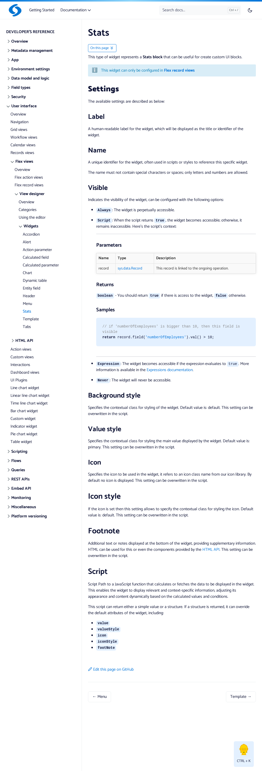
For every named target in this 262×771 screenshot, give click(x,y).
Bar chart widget (24, 411)
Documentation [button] (76, 10)
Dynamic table (35, 280)
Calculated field (36, 257)
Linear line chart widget (29, 395)
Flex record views (29, 185)
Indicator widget (23, 426)
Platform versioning (29, 516)
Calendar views (23, 145)
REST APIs (20, 479)
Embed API (21, 488)
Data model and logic (30, 78)
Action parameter (37, 249)
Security (18, 96)
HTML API (24, 340)
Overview (19, 41)
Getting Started (41, 10)
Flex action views (29, 177)
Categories (28, 209)
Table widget (21, 441)
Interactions (20, 364)
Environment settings (30, 69)
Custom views (22, 357)
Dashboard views (24, 372)
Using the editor (32, 217)
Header (29, 296)
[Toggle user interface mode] (250, 10)
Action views (20, 349)
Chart (27, 272)
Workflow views (23, 137)
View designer (32, 193)
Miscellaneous (23, 507)
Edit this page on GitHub (111, 669)
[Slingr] (14, 10)
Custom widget (23, 418)
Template (31, 319)
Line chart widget (24, 387)
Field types (20, 87)
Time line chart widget (29, 403)
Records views (22, 152)
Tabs (27, 326)
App (15, 59)
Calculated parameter (41, 265)
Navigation (19, 122)
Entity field (31, 288)
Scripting (19, 451)
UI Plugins (18, 380)
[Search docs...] (200, 10)
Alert (27, 242)
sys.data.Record (130, 268)
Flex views (24, 161)
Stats (27, 311)
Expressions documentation (170, 370)
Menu (27, 303)
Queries (18, 470)
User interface (24, 106)
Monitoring (21, 497)
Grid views (18, 129)
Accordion (31, 234)
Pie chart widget (23, 434)
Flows (16, 460)
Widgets (31, 226)
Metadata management (32, 50)
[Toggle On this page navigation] (102, 48)
